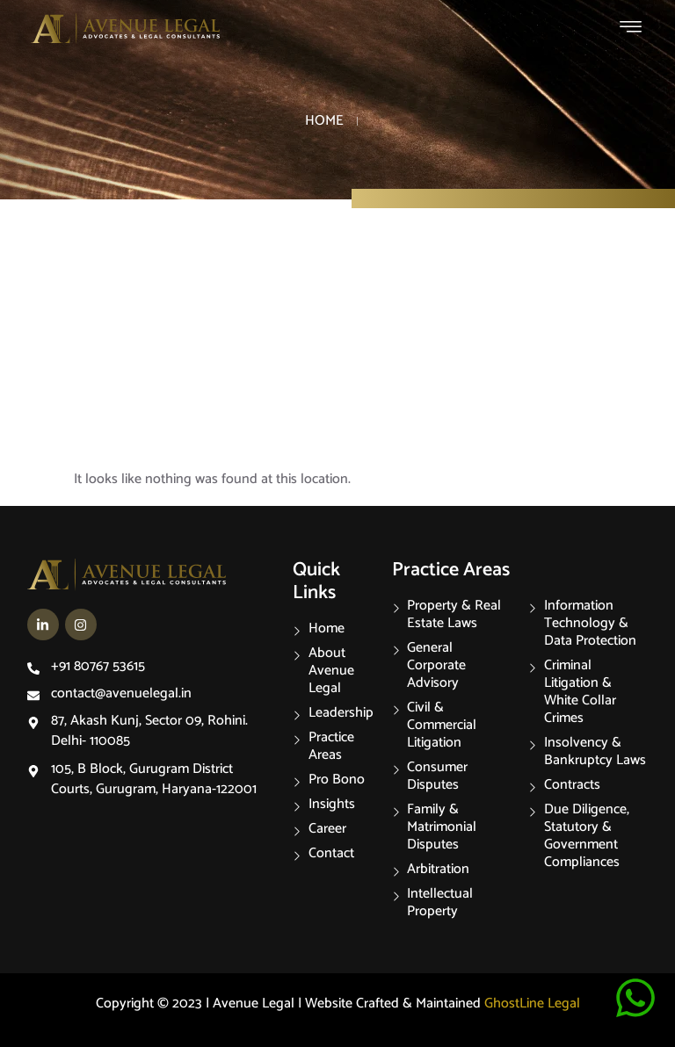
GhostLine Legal (532, 1003)
